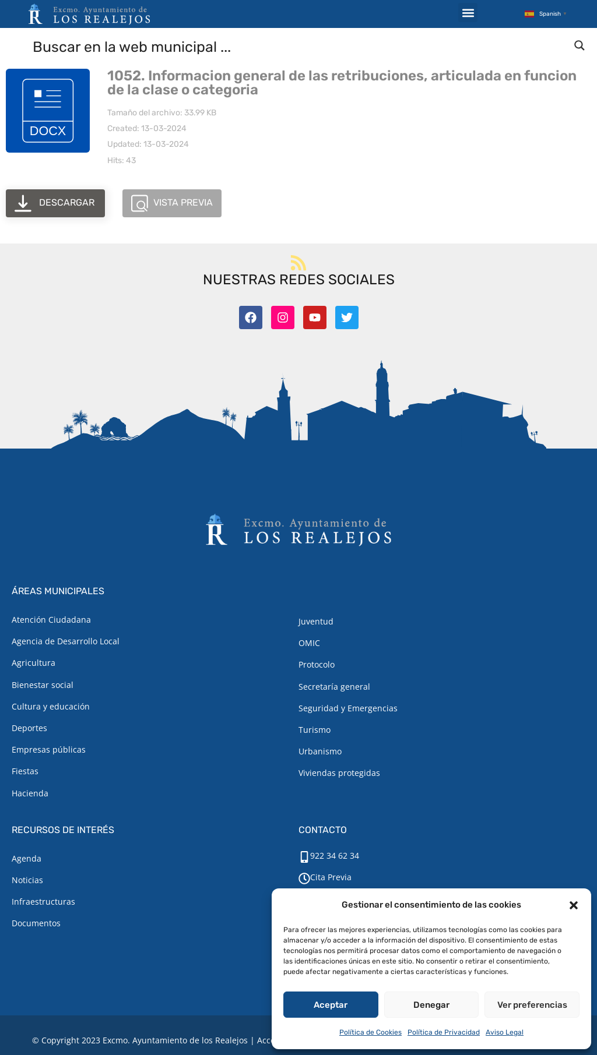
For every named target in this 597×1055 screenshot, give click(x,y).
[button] (574, 905)
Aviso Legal (505, 1032)
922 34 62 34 (334, 855)
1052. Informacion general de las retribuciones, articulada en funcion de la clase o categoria (342, 83)
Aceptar (330, 1005)
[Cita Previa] (304, 878)
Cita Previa (331, 877)
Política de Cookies (370, 1032)
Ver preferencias (532, 1005)
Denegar (431, 1005)
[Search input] (299, 46)
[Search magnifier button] (579, 45)
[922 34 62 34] (304, 857)
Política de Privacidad (444, 1032)
